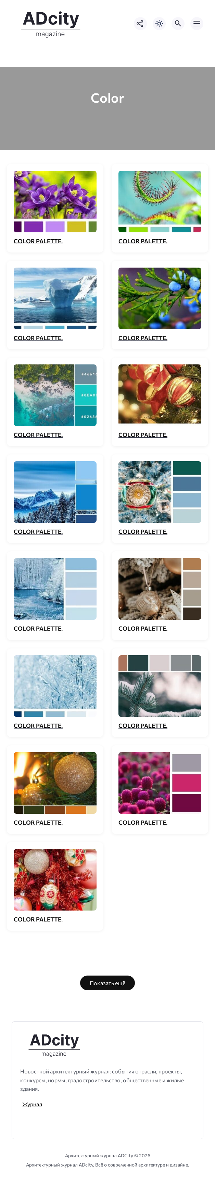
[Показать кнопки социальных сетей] (140, 23)
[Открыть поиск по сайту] (178, 23)
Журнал (32, 1104)
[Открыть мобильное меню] (196, 23)
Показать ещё (107, 983)
